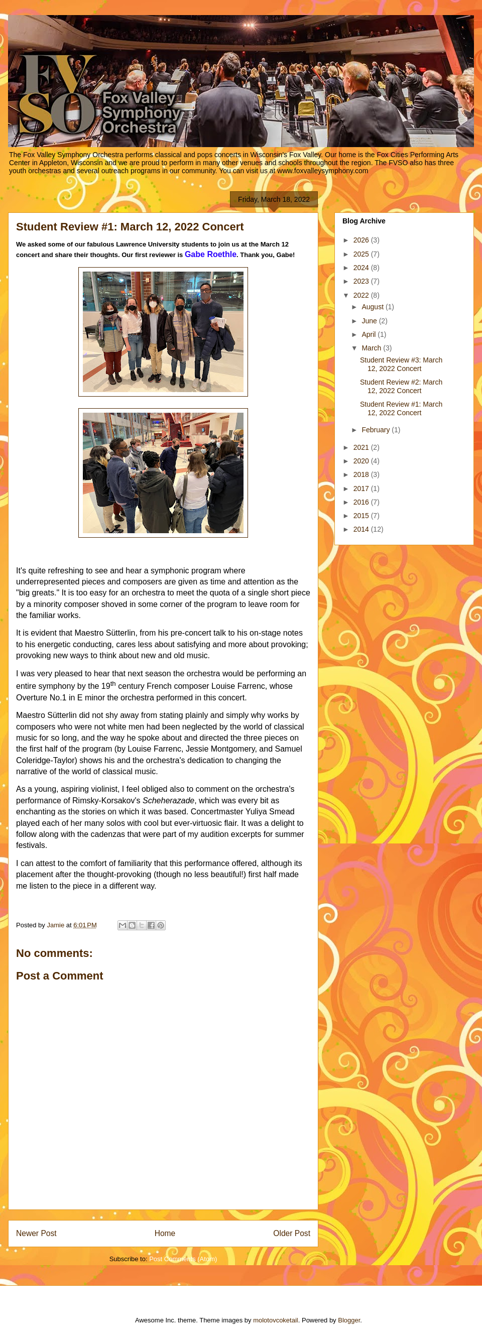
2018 (362, 474)
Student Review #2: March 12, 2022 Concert (401, 386)
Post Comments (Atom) (183, 1259)
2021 (362, 447)
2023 (362, 281)
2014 (362, 529)
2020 (362, 461)
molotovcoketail (275, 1320)
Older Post (291, 1233)
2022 (362, 295)
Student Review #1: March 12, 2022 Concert (401, 408)
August (373, 307)
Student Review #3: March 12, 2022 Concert (401, 364)
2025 (362, 254)
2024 (362, 268)
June (370, 321)
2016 (362, 502)
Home (165, 1233)
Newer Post (36, 1233)
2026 (362, 240)
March (372, 348)
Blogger (349, 1320)
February (377, 430)
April (370, 334)
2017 (362, 488)
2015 (362, 516)
